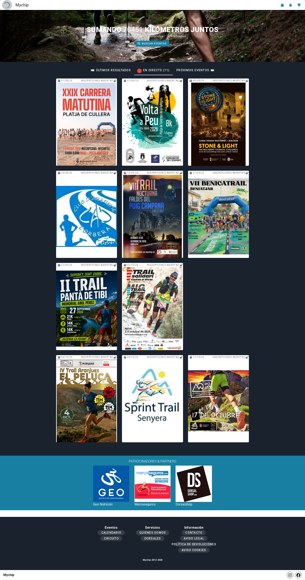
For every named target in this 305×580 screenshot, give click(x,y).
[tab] (111, 70)
